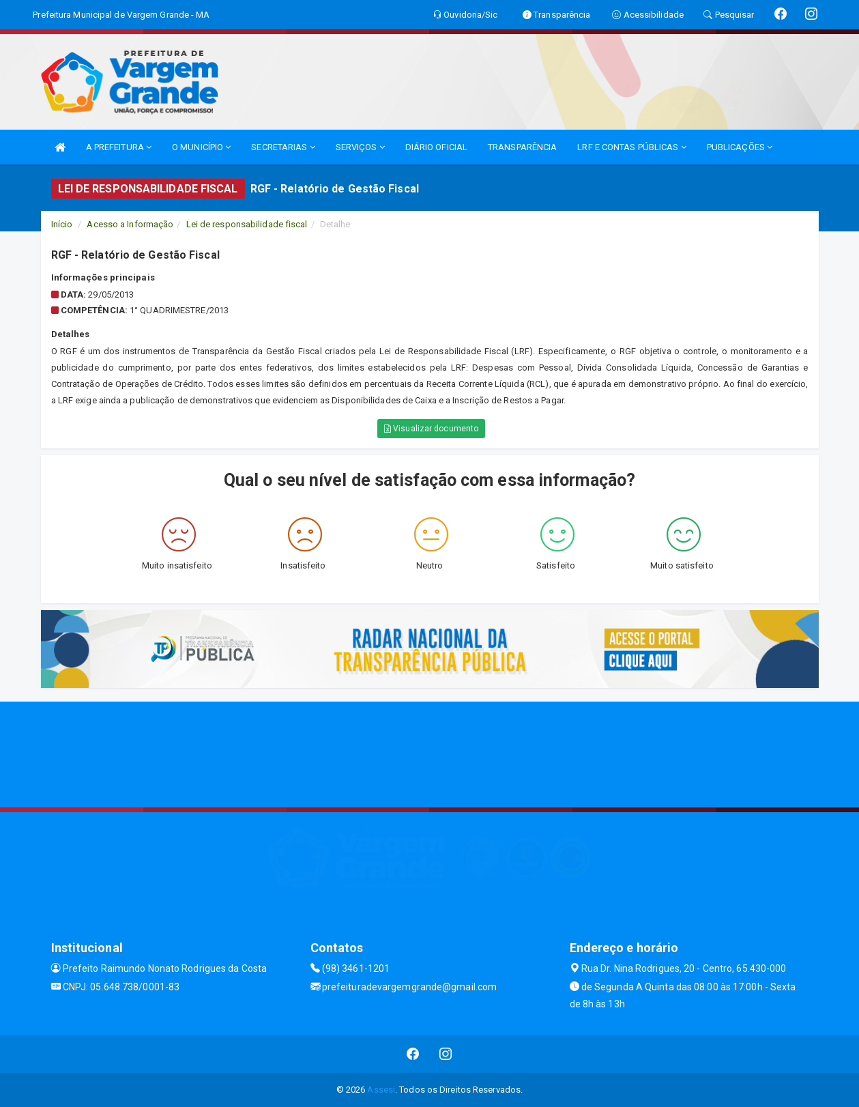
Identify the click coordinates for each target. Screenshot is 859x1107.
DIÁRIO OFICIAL (436, 147)
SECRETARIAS (283, 147)
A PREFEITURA (118, 147)
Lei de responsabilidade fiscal (247, 224)
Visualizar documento (431, 428)
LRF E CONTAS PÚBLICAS (631, 147)
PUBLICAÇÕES (739, 147)
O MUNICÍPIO (201, 147)
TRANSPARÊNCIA (522, 147)
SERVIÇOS (360, 147)
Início (62, 224)
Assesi (381, 1089)
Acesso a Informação (130, 224)
